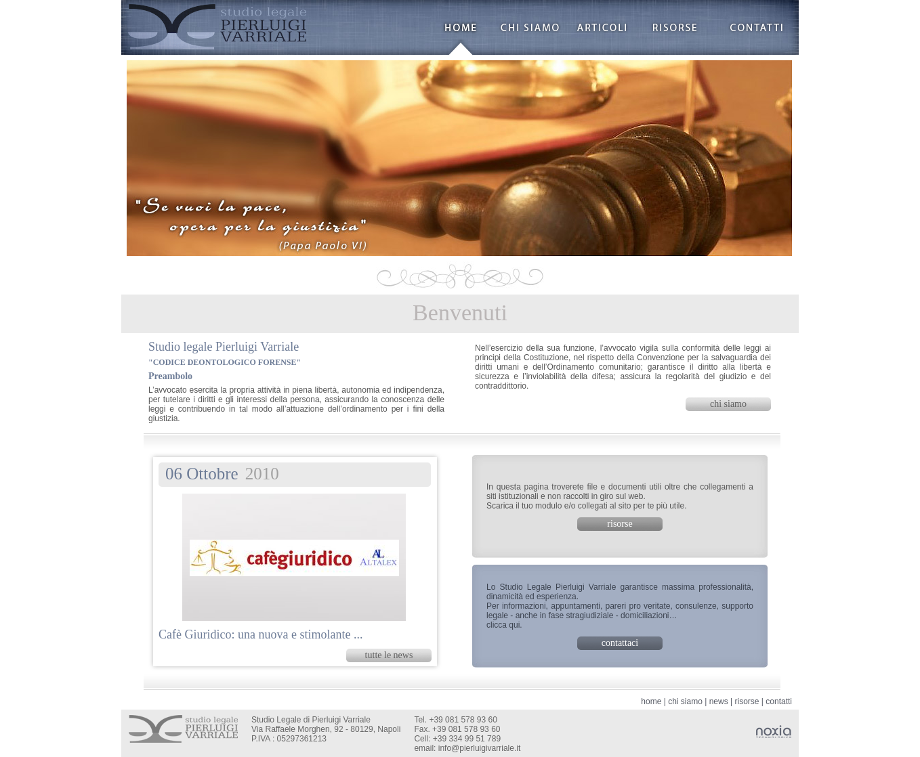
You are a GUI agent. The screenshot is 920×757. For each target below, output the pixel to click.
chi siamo (685, 701)
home (651, 701)
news (718, 701)
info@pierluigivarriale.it (479, 748)
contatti (779, 701)
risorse (746, 701)
